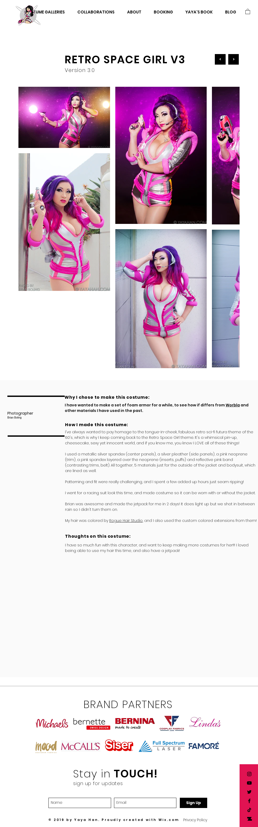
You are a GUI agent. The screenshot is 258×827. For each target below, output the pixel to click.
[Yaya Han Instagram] (249, 774)
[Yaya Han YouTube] (249, 783)
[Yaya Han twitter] (249, 792)
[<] (220, 59)
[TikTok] (249, 810)
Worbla (233, 405)
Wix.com (168, 820)
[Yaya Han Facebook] (249, 801)
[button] (247, 11)
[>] (233, 59)
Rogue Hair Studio (126, 520)
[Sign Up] (193, 803)
